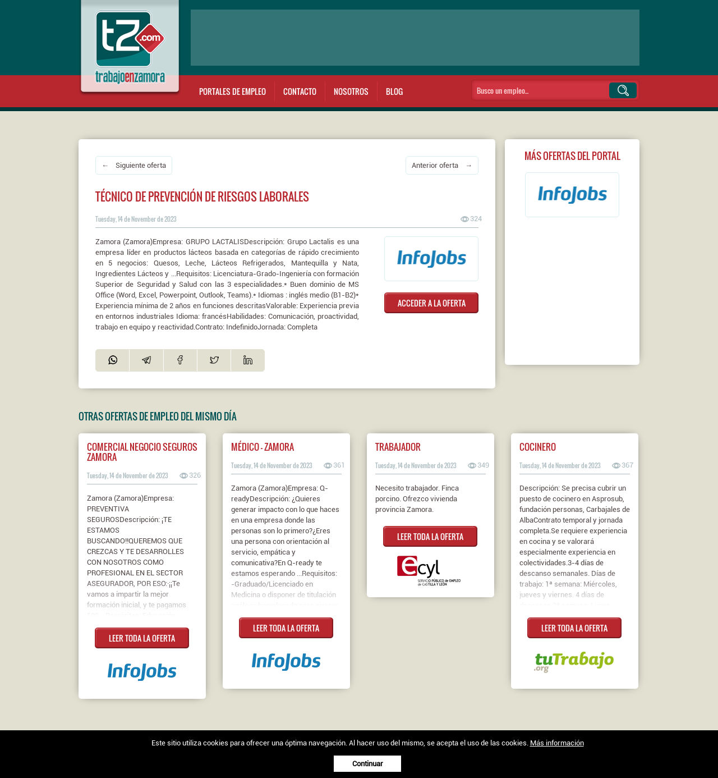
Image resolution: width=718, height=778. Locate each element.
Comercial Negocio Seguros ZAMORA (142, 452)
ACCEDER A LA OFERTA (432, 303)
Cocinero (537, 447)
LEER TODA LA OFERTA (142, 638)
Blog (394, 91)
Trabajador (398, 447)
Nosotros (351, 91)
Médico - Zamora (262, 447)
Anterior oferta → (442, 165)
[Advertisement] (415, 38)
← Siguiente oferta (134, 165)
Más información (557, 743)
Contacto (299, 91)
